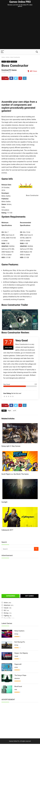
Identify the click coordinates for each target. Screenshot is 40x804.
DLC (5, 610)
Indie (8, 61)
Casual (6, 608)
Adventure (7, 605)
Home (3, 57)
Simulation (13, 61)
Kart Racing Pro (19, 642)
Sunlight (4, 502)
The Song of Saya (20, 675)
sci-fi (14, 410)
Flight (9, 410)
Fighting (6, 615)
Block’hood (18, 686)
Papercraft (17, 664)
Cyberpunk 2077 (7, 530)
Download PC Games (9, 70)
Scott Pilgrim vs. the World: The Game (15, 474)
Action (7, 57)
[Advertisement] (20, 28)
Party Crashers (19, 631)
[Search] (36, 52)
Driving (6, 613)
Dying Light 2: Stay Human (11, 446)
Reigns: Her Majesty (21, 653)
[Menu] (2, 52)
